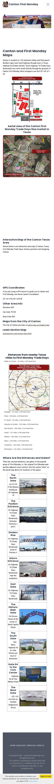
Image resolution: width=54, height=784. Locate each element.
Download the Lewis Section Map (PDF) (17, 334)
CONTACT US (40, 745)
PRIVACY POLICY (21, 745)
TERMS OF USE (31, 745)
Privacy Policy (33, 781)
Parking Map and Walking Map (38, 325)
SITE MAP (12, 745)
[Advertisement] (27, 36)
